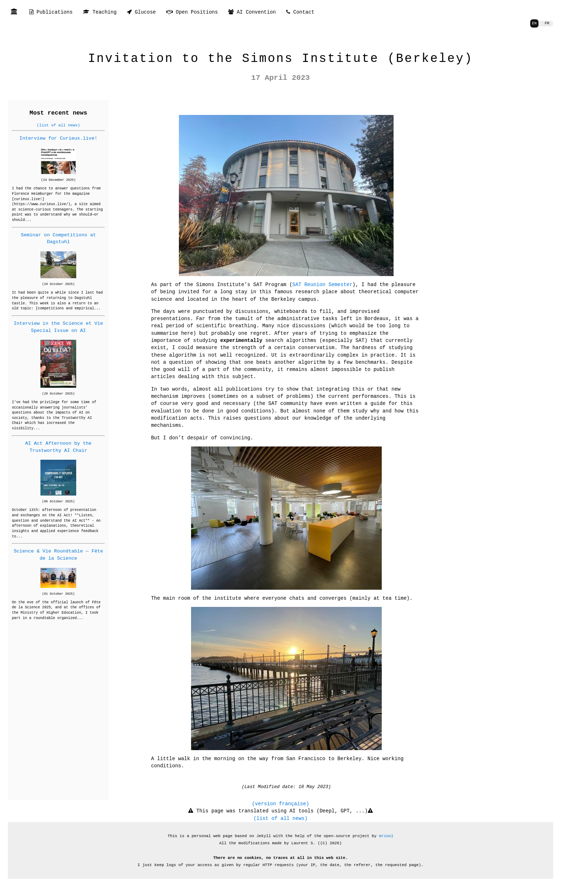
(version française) (280, 796)
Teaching (100, 12)
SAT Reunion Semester (322, 284)
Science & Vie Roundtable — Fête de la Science (58, 554)
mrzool (386, 828)
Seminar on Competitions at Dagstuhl (58, 238)
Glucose (141, 12)
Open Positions (192, 12)
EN (533, 23)
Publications (51, 12)
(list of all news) (58, 125)
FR (546, 23)
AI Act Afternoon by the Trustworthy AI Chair (58, 446)
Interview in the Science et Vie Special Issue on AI (58, 326)
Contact (300, 12)
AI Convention (252, 12)
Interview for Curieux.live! (58, 138)
